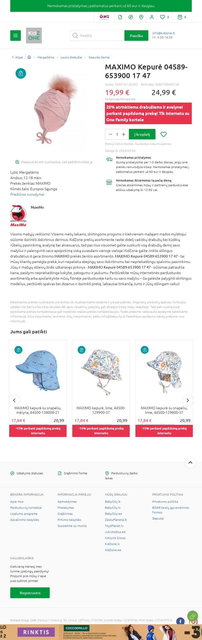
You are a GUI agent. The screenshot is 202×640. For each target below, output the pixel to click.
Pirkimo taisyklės (69, 520)
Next (188, 400)
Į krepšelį (142, 134)
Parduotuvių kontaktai (26, 508)
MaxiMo (37, 207)
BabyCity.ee (113, 514)
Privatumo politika (165, 501)
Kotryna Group (115, 538)
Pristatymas (66, 508)
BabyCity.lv (113, 508)
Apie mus (16, 501)
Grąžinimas (65, 514)
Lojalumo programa (23, 514)
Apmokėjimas (67, 501)
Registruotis (30, 593)
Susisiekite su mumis (72, 526)
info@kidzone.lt (163, 33)
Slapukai (158, 518)
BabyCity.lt (112, 501)
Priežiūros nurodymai (27, 194)
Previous (14, 400)
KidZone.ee (113, 550)
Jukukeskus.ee (115, 532)
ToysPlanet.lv (114, 526)
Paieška (136, 35)
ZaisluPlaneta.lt (116, 520)
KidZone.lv (112, 544)
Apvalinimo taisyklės (24, 520)
